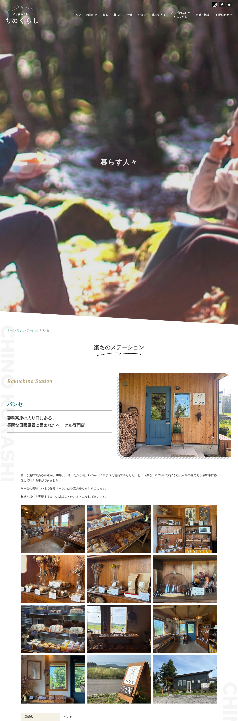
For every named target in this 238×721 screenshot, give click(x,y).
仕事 (130, 14)
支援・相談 (202, 14)
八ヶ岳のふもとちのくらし (180, 14)
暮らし (118, 14)
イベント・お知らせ (85, 14)
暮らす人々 (158, 14)
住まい (142, 14)
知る (105, 14)
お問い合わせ (224, 14)
